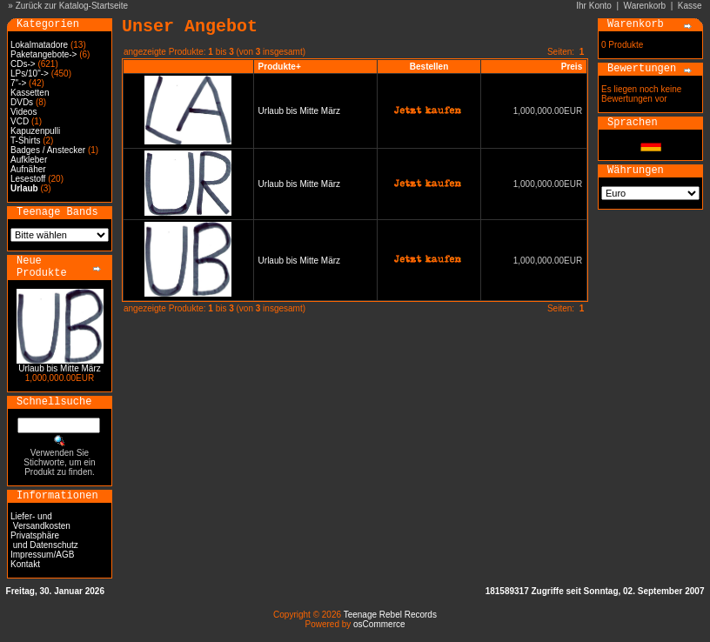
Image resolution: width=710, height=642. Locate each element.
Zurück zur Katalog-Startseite (72, 5)
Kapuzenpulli (35, 131)
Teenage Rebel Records (390, 614)
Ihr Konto (594, 5)
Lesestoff (27, 179)
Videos (23, 112)
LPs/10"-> (29, 73)
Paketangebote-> (43, 54)
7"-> (18, 83)
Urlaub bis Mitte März (59, 368)
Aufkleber (28, 159)
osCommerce (379, 624)
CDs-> (23, 64)
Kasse (690, 5)
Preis (571, 66)
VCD (19, 121)
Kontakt (25, 564)
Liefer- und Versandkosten (40, 521)
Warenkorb (645, 5)
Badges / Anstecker (47, 150)
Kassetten (29, 92)
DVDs (21, 102)
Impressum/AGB (42, 554)
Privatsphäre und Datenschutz (44, 540)
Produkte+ (279, 66)
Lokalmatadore (39, 45)
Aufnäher (28, 169)
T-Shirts (25, 140)
